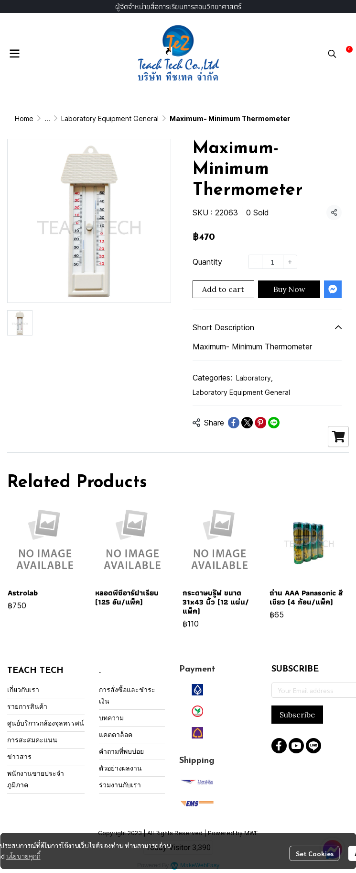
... (47, 118)
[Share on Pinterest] (260, 422)
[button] (332, 53)
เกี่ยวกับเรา (23, 689)
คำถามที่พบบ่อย (121, 751)
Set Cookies (315, 853)
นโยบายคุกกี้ (23, 855)
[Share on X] (247, 422)
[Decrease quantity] (255, 262)
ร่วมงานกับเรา (120, 785)
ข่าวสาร (19, 756)
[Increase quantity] (290, 262)
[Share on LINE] (274, 422)
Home (24, 118)
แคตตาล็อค (115, 734)
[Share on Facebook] (233, 422)
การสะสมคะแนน (32, 740)
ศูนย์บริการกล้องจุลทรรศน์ (45, 723)
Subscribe (297, 714)
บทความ (111, 718)
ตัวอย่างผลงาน (120, 768)
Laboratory (254, 378)
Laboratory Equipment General (110, 118)
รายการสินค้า (27, 706)
